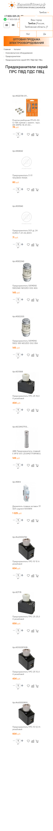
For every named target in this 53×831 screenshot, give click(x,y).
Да (44, 34)
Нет (28, 34)
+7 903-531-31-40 (13, 16)
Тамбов (42, 12)
